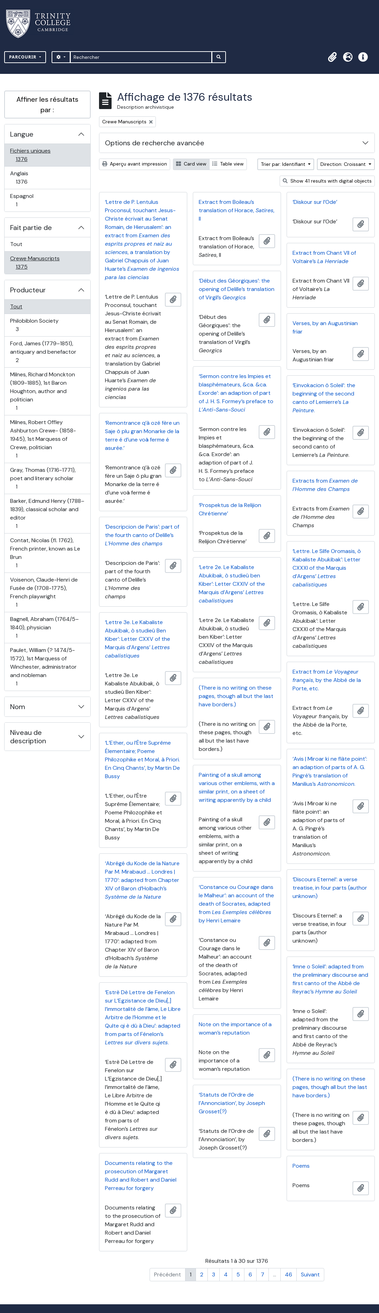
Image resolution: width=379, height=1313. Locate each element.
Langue (21, 134)
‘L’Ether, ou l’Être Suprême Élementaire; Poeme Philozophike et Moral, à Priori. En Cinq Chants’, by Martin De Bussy (142, 759)
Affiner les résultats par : (47, 104)
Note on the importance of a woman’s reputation (235, 1028)
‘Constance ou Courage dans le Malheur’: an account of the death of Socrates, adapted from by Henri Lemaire (236, 903)
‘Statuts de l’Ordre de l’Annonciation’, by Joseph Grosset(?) (232, 1103)
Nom (17, 706)
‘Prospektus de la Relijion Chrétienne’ (230, 509)
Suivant (310, 1274)
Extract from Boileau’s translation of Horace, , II (236, 210)
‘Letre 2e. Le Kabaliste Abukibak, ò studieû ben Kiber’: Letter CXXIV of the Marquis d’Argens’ (232, 583)
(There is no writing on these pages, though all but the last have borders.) (236, 696)
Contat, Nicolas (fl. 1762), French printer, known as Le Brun (45, 553)
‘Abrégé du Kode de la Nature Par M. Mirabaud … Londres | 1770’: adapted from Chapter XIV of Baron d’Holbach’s (142, 880)
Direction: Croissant (343, 164)
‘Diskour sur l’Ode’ (315, 202)
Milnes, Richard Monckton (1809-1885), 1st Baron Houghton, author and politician (42, 391)
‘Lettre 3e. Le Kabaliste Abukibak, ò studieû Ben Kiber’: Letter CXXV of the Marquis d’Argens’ (137, 639)
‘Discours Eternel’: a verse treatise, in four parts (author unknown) (330, 888)
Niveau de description (28, 736)
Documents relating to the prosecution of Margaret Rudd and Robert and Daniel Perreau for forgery (140, 1175)
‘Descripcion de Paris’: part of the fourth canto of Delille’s (142, 535)
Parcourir (23, 57)
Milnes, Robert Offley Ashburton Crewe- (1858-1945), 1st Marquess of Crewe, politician (43, 439)
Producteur (28, 289)
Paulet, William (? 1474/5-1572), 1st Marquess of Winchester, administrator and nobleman (43, 667)
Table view (228, 164)
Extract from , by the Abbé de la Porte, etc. (327, 680)
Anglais (29, 177)
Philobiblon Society (34, 324)
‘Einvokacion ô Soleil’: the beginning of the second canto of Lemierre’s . (324, 398)
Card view (191, 164)
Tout (16, 244)
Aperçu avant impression (134, 164)
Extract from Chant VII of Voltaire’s (324, 257)
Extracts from (325, 485)
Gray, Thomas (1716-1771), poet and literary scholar (43, 478)
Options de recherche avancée (154, 142)
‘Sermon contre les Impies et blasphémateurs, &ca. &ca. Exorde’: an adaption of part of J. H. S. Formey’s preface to (236, 393)
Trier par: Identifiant (284, 164)
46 (288, 1274)
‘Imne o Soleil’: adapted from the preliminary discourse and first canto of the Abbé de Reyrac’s (330, 979)
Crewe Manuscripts (35, 262)
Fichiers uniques (30, 154)
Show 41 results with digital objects (327, 181)
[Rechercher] (141, 57)
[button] (332, 57)
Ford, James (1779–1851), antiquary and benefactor (43, 351)
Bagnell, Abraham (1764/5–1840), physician (44, 627)
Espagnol (24, 200)
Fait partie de (31, 227)
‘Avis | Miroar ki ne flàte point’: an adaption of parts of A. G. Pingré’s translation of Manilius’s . (330, 771)
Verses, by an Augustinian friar (325, 327)
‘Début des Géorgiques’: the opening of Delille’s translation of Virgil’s (236, 289)
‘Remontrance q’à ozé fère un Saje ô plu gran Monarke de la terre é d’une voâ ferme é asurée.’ (142, 435)
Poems (301, 1165)
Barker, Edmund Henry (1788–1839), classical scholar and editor (47, 513)
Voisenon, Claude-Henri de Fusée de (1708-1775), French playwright (44, 592)
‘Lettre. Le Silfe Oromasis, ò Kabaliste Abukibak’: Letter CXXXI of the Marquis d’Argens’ (327, 567)
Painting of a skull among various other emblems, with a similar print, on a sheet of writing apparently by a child (237, 787)
